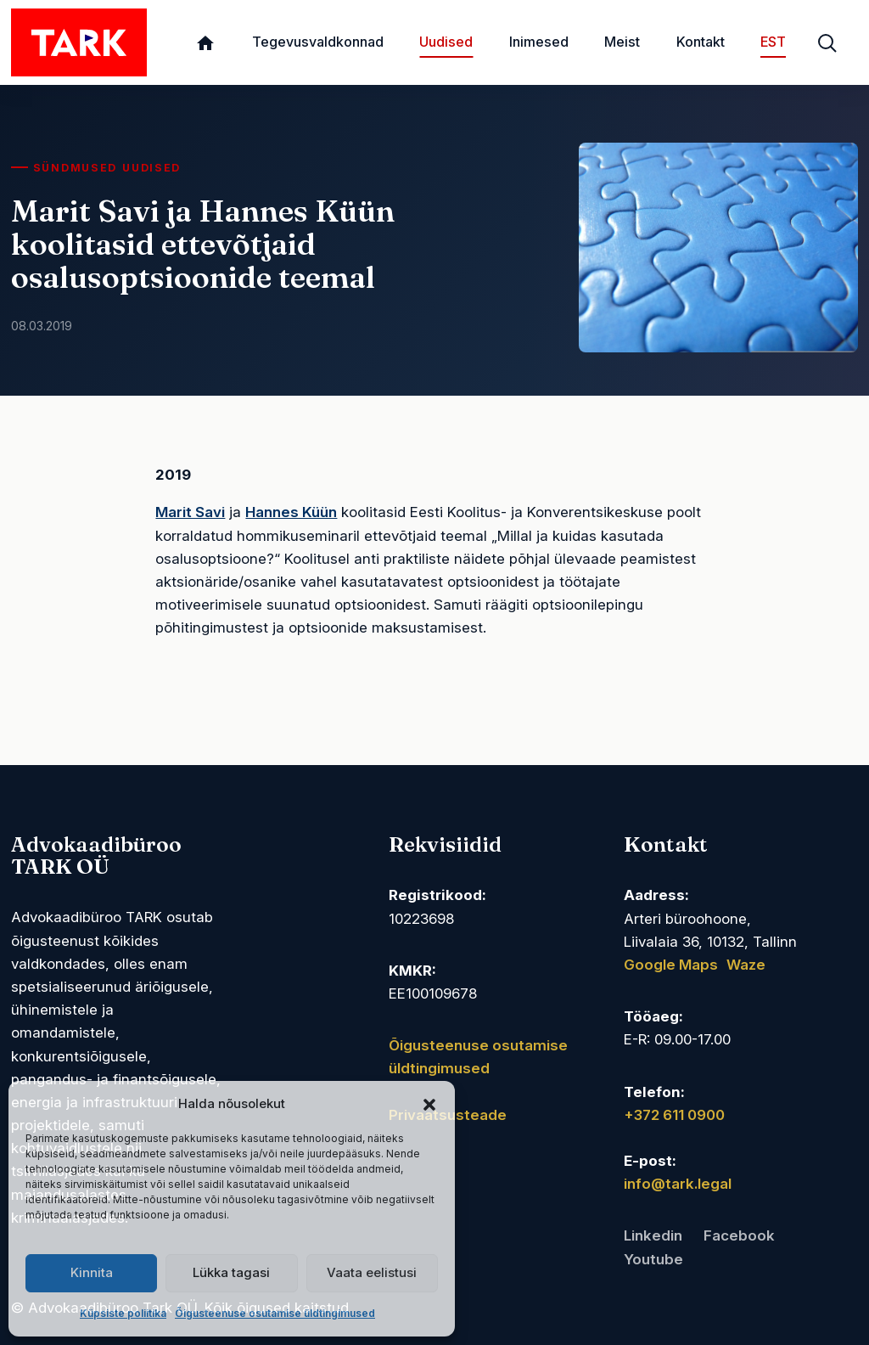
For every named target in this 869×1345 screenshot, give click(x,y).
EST (773, 41)
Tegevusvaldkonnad (318, 41)
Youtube (653, 1259)
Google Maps (671, 964)
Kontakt (700, 41)
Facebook (739, 1235)
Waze (745, 964)
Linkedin (653, 1235)
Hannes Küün (291, 512)
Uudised (446, 41)
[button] (429, 1103)
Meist (622, 41)
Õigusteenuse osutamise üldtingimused (275, 1313)
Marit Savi (190, 512)
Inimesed (539, 41)
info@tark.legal (678, 1183)
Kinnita (91, 1272)
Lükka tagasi (231, 1272)
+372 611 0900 (674, 1114)
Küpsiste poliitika (123, 1313)
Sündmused (75, 167)
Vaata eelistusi (372, 1272)
